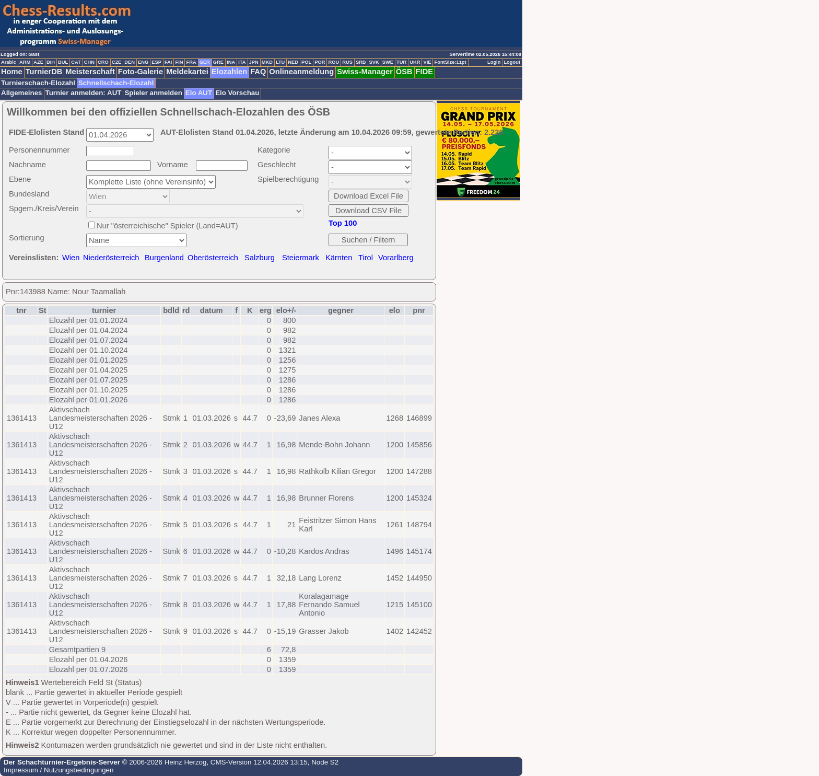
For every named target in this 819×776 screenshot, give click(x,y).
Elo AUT (198, 93)
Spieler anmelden (153, 93)
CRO (103, 62)
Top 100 (343, 223)
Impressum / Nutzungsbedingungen (58, 770)
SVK (374, 62)
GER (205, 62)
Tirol (365, 257)
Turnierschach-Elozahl (38, 83)
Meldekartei (187, 71)
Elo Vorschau (237, 93)
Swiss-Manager (365, 71)
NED (293, 62)
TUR (401, 62)
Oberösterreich (213, 257)
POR (319, 62)
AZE (38, 62)
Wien (70, 257)
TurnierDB (44, 71)
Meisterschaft (90, 71)
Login (493, 62)
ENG (143, 62)
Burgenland (164, 257)
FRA (191, 62)
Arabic (8, 62)
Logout (512, 62)
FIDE (424, 71)
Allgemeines (21, 93)
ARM (24, 62)
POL (306, 62)
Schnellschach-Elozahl (116, 83)
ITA (241, 62)
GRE (218, 62)
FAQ (258, 71)
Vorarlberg (396, 257)
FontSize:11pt (450, 62)
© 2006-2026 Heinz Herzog (163, 762)
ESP (156, 62)
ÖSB (404, 71)
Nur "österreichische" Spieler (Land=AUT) (167, 226)
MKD (267, 62)
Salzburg (259, 257)
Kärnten (338, 257)
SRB (361, 62)
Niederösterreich (111, 257)
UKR (415, 62)
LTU (280, 62)
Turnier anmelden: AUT (83, 93)
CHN (89, 62)
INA (231, 62)
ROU (333, 62)
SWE (387, 62)
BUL (63, 62)
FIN (179, 62)
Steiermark (300, 257)
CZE (117, 62)
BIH (50, 62)
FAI (168, 62)
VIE (427, 62)
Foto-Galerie (140, 71)
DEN (129, 62)
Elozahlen (229, 71)
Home (11, 71)
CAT (75, 62)
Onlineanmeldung (301, 71)
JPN (254, 62)
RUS (347, 62)
